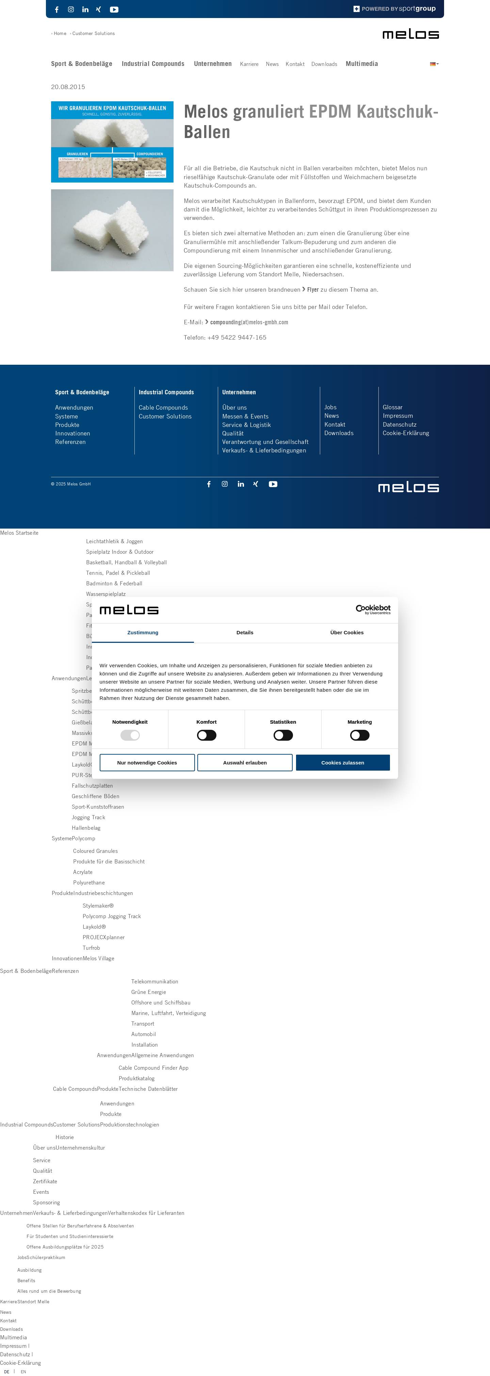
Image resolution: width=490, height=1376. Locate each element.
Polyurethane (88, 882)
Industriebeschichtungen (103, 893)
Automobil (143, 1034)
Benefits (26, 1280)
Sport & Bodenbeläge (81, 63)
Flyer (313, 289)
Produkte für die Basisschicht (109, 861)
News (272, 64)
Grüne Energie (148, 991)
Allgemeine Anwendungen (162, 1055)
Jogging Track (88, 817)
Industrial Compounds (153, 63)
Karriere (249, 64)
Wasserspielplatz (106, 593)
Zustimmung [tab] (143, 632)
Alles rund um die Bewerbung (49, 1291)
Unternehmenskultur (80, 1147)
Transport (142, 1023)
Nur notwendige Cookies (147, 763)
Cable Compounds (163, 407)
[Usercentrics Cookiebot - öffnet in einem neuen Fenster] (361, 610)
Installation (144, 1044)
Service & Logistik (246, 424)
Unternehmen (213, 63)
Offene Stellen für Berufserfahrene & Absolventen (80, 1225)
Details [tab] (245, 632)
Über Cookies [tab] (347, 632)
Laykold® (83, 764)
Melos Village (98, 958)
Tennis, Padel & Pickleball (118, 572)
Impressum (398, 415)
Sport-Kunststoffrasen (98, 806)
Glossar (393, 407)
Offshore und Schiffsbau (161, 1002)
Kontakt (294, 64)
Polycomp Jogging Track (112, 916)
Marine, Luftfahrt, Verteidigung (168, 1013)
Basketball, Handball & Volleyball (126, 562)
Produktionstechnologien (130, 1124)
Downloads (324, 64)
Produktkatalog (137, 1078)
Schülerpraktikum (46, 1257)
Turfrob (91, 947)
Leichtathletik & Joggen (114, 541)
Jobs (330, 407)
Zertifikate (45, 1181)
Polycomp (83, 838)
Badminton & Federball (114, 583)
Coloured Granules (95, 850)
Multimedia (362, 63)
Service (41, 1160)
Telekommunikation (154, 981)
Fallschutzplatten (92, 785)
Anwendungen (74, 407)
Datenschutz (399, 424)
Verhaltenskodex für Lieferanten (146, 1212)
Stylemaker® (98, 905)
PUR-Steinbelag (91, 775)
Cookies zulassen (343, 763)
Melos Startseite (19, 532)
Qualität (233, 433)
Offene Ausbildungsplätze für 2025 (65, 1246)
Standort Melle (33, 1301)
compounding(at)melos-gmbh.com (249, 322)
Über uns (234, 407)
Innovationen (72, 433)
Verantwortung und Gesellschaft (265, 441)
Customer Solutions (93, 33)
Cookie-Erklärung (406, 432)
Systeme (66, 416)
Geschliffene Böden (95, 796)
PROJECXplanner (104, 937)
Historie (64, 1137)
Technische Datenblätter (148, 1088)
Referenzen (70, 441)
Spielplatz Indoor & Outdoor (119, 551)
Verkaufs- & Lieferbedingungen (264, 450)
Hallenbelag (86, 827)
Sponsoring (46, 1202)
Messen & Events (245, 416)
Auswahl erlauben (245, 763)
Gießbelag (84, 722)
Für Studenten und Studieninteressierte (70, 1236)
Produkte (67, 424)
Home (60, 33)
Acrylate (83, 871)
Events (41, 1191)
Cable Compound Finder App (154, 1067)
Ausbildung (29, 1270)
